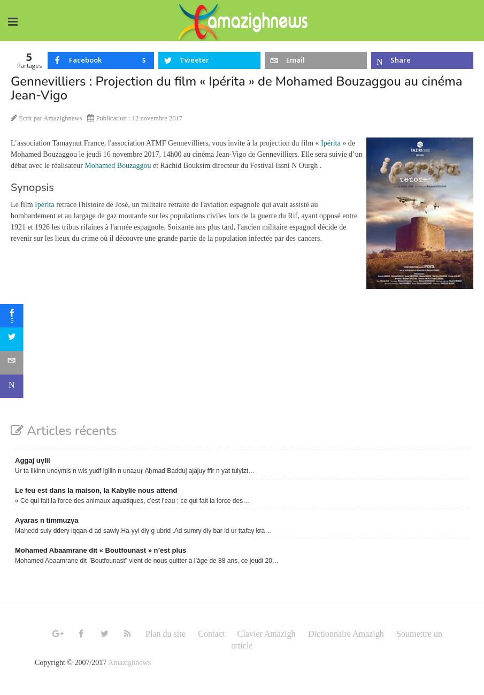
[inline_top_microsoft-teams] (422, 60)
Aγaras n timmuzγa (47, 520)
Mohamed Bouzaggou (117, 166)
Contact (211, 633)
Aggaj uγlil (32, 460)
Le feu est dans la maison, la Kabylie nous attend (96, 490)
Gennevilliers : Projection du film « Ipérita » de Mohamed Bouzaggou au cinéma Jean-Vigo (236, 88)
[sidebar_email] (12, 363)
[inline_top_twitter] (209, 60)
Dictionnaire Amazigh (346, 633)
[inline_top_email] (316, 60)
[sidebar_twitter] (12, 339)
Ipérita (331, 143)
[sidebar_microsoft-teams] (12, 386)
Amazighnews (129, 663)
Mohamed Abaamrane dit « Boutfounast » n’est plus (100, 550)
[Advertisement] (242, 366)
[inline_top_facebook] (101, 60)
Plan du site (165, 633)
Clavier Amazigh (266, 633)
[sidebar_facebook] (12, 315)
